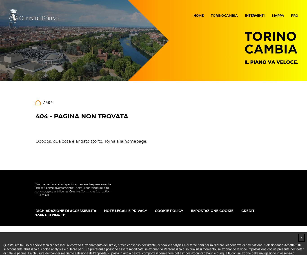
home (38, 102)
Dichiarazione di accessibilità (66, 211)
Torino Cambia (271, 48)
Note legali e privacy (125, 211)
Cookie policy (169, 211)
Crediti (248, 211)
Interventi (255, 15)
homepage (135, 142)
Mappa (278, 15)
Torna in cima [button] (48, 215)
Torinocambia (224, 15)
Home (199, 15)
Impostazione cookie (212, 211)
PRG (294, 15)
